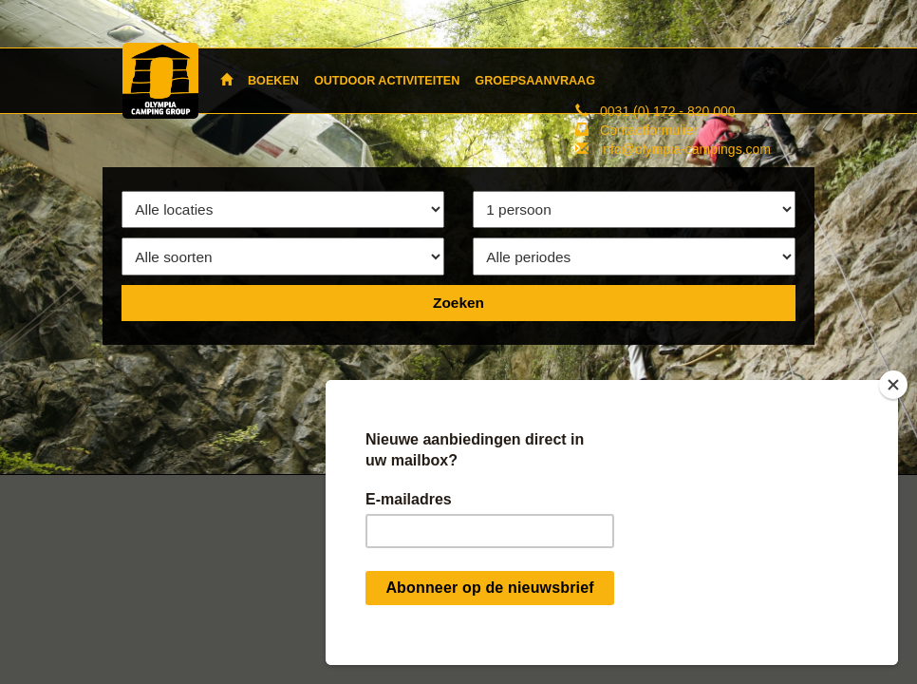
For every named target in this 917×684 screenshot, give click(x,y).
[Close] (893, 384)
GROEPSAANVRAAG (535, 80)
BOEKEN (273, 80)
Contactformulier (649, 130)
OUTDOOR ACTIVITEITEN (386, 80)
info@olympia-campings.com (685, 149)
